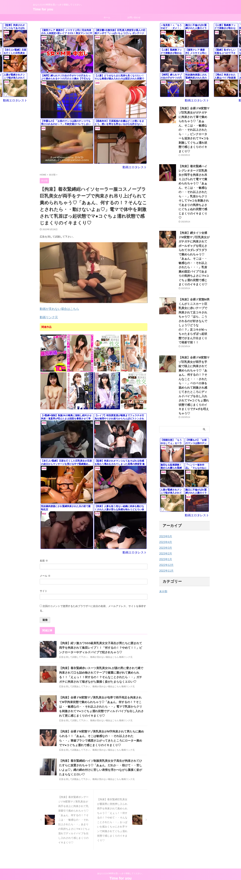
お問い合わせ (134, 17)
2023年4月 (164, 464)
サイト (43, 588)
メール (45, 573)
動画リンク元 (47, 316)
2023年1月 (164, 481)
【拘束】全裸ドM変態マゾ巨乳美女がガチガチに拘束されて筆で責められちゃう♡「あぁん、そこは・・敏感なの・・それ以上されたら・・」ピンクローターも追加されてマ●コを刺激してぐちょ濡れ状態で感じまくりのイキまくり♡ (194, 122)
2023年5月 (164, 458)
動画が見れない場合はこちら (56, 308)
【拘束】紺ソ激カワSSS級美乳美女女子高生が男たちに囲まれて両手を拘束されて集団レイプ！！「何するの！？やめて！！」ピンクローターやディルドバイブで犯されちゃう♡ (101, 646)
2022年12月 (165, 487)
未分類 (162, 513)
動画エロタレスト (137, 167)
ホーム (107, 17)
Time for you (43, 9)
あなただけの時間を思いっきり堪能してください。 (120, 864)
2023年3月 (164, 470)
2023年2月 (164, 476)
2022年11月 (165, 493)
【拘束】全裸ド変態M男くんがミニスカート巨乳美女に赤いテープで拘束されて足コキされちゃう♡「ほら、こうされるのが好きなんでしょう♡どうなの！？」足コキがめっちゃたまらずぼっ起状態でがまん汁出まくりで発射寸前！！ (194, 268)
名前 (44, 558)
